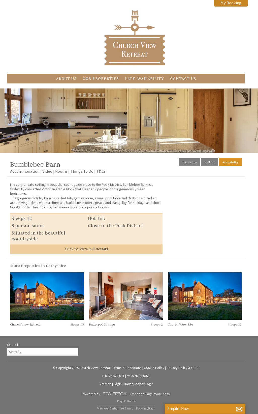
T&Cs (101, 171)
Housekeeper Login (138, 384)
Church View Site (180, 324)
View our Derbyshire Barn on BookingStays (126, 408)
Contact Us (183, 78)
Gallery (209, 162)
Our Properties (101, 78)
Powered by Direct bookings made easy (126, 394)
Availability (230, 162)
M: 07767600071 (138, 376)
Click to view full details (86, 249)
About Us (66, 78)
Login (118, 384)
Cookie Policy (154, 367)
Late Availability (144, 78)
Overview (189, 162)
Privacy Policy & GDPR (183, 367)
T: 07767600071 (113, 376)
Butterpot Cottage (102, 324)
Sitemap (105, 384)
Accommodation (25, 171)
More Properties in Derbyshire (38, 265)
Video (47, 171)
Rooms (61, 171)
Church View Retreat (25, 324)
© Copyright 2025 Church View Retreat (81, 367)
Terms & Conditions (127, 367)
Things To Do (81, 171)
